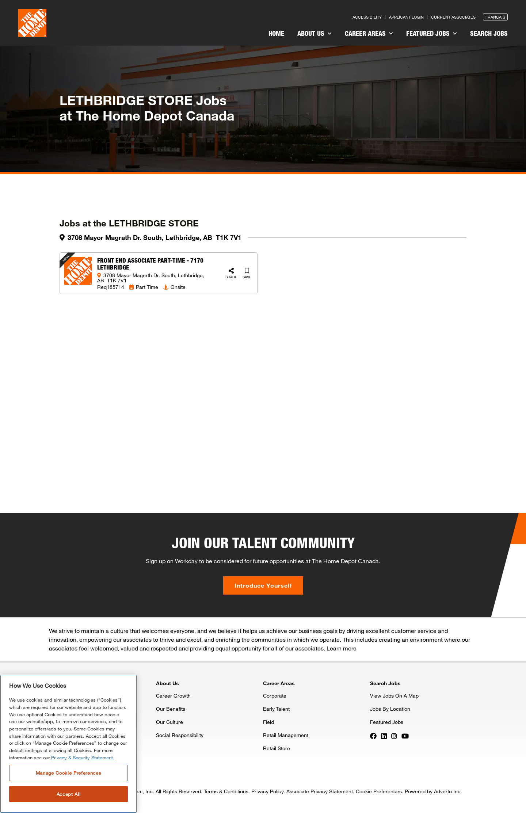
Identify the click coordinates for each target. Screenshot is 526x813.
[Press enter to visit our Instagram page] (394, 735)
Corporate (274, 695)
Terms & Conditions (226, 791)
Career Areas (369, 33)
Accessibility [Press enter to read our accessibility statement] (367, 17)
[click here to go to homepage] (32, 23)
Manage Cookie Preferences (68, 773)
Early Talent (276, 709)
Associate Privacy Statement (319, 791)
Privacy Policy (267, 791)
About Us (314, 33)
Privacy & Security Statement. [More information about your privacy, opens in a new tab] (82, 757)
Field (268, 722)
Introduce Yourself (263, 585)
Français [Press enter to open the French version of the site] (495, 17)
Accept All (69, 794)
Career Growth (173, 695)
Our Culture (169, 722)
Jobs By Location (390, 709)
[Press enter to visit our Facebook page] (373, 735)
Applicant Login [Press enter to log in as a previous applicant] (406, 17)
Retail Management (285, 735)
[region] (68, 744)
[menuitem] (276, 34)
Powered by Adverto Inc (433, 791)
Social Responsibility (179, 735)
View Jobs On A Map (394, 695)
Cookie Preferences (379, 791)
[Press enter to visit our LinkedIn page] (384, 735)
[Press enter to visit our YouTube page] (405, 735)
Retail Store (276, 748)
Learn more (342, 648)
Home (276, 33)
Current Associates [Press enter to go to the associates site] (453, 17)
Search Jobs (489, 33)
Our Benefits (170, 709)
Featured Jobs (431, 33)
